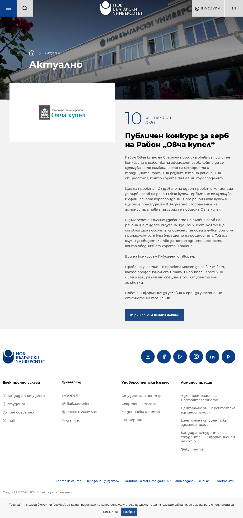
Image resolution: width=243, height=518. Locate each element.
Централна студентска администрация (204, 422)
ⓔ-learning (71, 382)
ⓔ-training (71, 420)
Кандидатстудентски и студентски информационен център (208, 437)
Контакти (225, 481)
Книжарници (133, 420)
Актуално (52, 53)
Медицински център (141, 412)
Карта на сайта (68, 481)
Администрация (196, 382)
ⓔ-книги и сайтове (79, 412)
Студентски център (142, 396)
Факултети (192, 449)
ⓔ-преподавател (18, 412)
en (234, 8)
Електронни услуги (21, 382)
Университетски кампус (145, 382)
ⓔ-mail (9, 420)
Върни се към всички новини (154, 315)
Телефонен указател (103, 481)
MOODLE (70, 396)
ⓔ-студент (14, 404)
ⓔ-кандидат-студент (24, 396)
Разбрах (129, 511)
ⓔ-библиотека (75, 404)
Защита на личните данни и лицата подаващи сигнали (167, 481)
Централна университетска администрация (208, 410)
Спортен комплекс (139, 404)
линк (166, 298)
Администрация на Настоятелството (199, 398)
